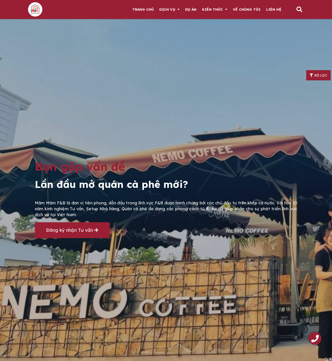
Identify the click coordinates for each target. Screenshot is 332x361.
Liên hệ (273, 9)
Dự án (190, 9)
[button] (299, 9)
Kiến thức (214, 9)
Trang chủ (143, 9)
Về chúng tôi (246, 9)
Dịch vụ (169, 9)
